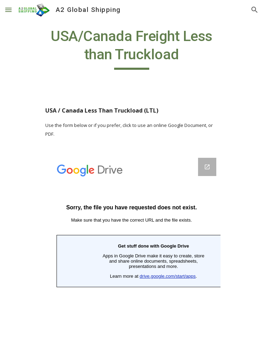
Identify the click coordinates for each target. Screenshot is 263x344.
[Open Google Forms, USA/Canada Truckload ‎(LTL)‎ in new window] (207, 167)
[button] (8, 9)
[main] (131, 48)
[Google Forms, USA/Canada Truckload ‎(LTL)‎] (131, 247)
